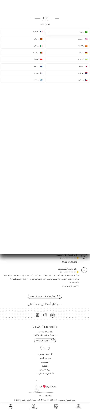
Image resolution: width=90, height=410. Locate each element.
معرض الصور (45, 358)
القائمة (45, 366)
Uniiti (42, 395)
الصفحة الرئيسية (45, 354)
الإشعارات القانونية (45, 373)
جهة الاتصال (45, 370)
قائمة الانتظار (33, 406)
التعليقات (45, 362)
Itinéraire (78, 406)
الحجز (10, 406)
